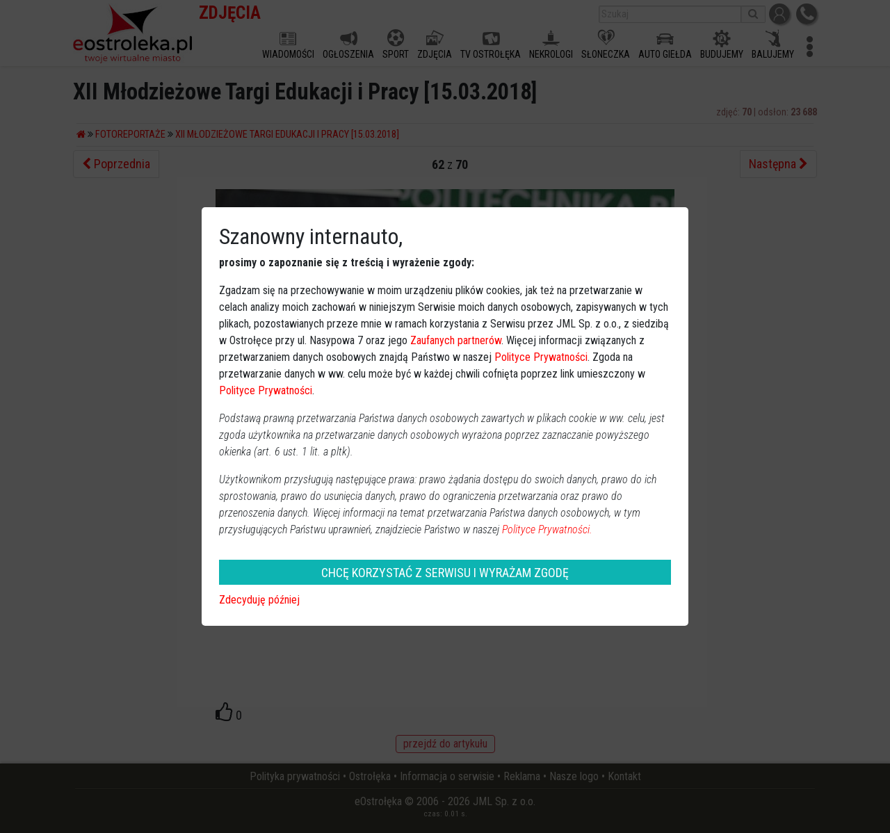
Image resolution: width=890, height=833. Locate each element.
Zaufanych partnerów (455, 340)
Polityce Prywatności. (547, 529)
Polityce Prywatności (541, 357)
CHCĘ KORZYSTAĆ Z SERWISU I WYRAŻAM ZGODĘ (445, 572)
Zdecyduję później (259, 599)
